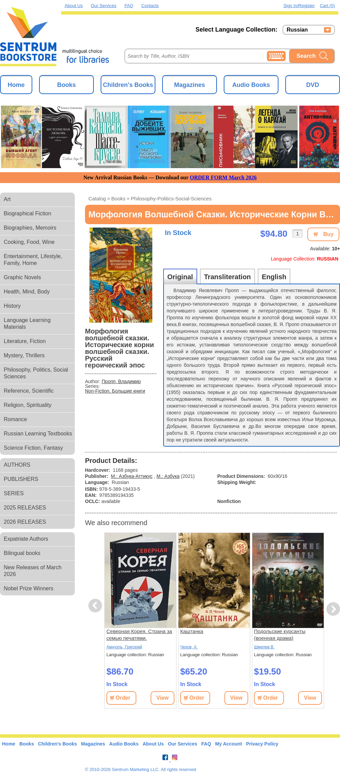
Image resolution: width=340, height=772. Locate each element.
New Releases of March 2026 (33, 570)
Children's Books (128, 85)
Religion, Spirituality (28, 405)
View (162, 698)
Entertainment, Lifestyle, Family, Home (33, 259)
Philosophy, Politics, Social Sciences (36, 373)
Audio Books (251, 85)
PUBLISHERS (21, 479)
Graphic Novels (22, 277)
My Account (228, 744)
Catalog (97, 198)
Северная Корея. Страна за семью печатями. (139, 634)
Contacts (150, 5)
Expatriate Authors (26, 539)
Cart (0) (327, 5)
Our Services (103, 5)
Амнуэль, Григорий (124, 647)
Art (7, 199)
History (12, 306)
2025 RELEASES (25, 507)
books (118, 198)
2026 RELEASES (25, 522)
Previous (96, 605)
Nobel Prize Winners (28, 588)
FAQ (128, 5)
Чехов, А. (189, 647)
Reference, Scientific (29, 391)
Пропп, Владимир (121, 381)
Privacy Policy (262, 744)
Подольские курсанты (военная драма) (279, 634)
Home (15, 85)
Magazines (189, 85)
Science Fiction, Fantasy (33, 448)
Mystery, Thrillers (24, 355)
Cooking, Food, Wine (29, 242)
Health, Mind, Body (27, 291)
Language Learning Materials (27, 323)
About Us (74, 5)
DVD (312, 85)
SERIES (14, 493)
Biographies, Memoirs (30, 228)
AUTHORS (17, 465)
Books (66, 85)
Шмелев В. (264, 647)
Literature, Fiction (25, 341)
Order (123, 698)
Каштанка (191, 631)
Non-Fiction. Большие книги (115, 391)
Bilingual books (22, 553)
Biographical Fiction (27, 213)
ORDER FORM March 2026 (223, 177)
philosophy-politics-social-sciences (171, 198)
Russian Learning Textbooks (38, 433)
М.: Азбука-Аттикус (131, 476)
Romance (15, 419)
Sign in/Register (299, 5)
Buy (328, 234)
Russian (297, 30)
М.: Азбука (168, 476)
